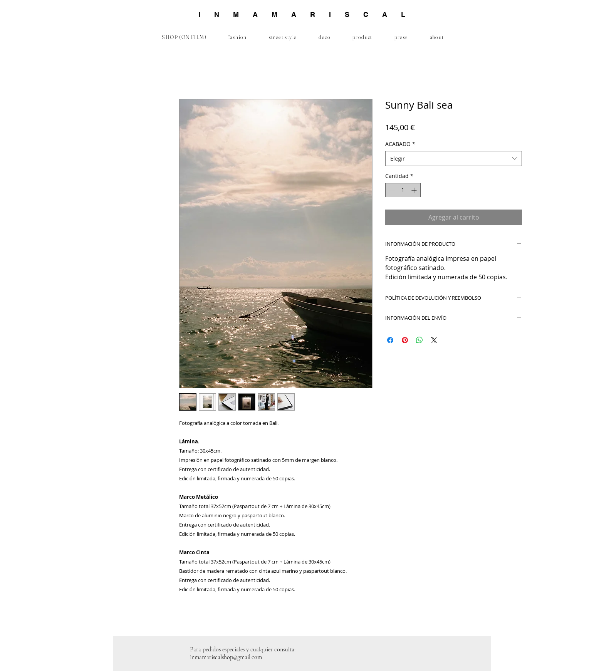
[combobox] (453, 158)
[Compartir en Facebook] (390, 340)
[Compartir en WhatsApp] (419, 340)
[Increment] (414, 190)
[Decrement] (391, 190)
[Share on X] (434, 340)
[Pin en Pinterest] (404, 340)
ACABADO (400, 144)
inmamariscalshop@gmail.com (226, 657)
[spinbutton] (403, 190)
